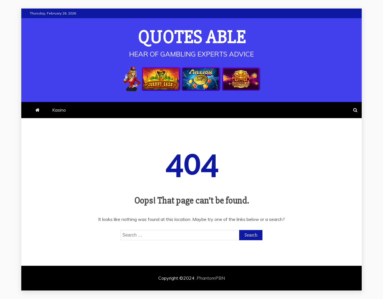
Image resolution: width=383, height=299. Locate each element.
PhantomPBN (211, 278)
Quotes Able (192, 37)
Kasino (59, 110)
